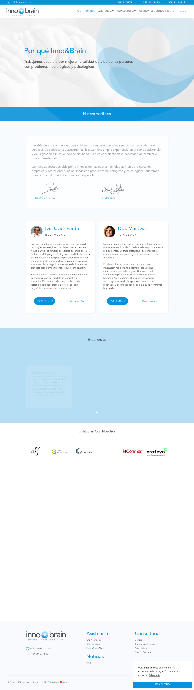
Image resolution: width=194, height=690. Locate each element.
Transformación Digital (145, 644)
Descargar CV (76, 301)
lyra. (67, 682)
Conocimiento (141, 648)
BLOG (183, 11)
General (138, 640)
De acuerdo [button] (162, 684)
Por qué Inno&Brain (95, 648)
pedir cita (44, 301)
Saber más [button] (154, 675)
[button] (106, 11)
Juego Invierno (125, 2)
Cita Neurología (150, 2)
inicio (78, 11)
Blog (88, 663)
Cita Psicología (175, 2)
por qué (90, 11)
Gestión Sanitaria (143, 652)
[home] (22, 11)
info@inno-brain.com (22, 2)
